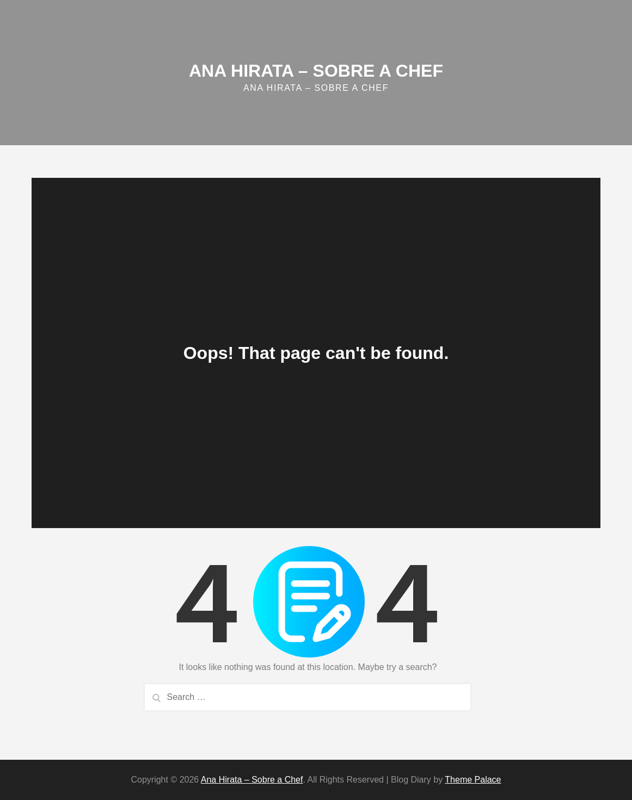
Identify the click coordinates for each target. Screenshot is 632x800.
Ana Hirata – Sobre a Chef (316, 70)
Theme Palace (473, 779)
